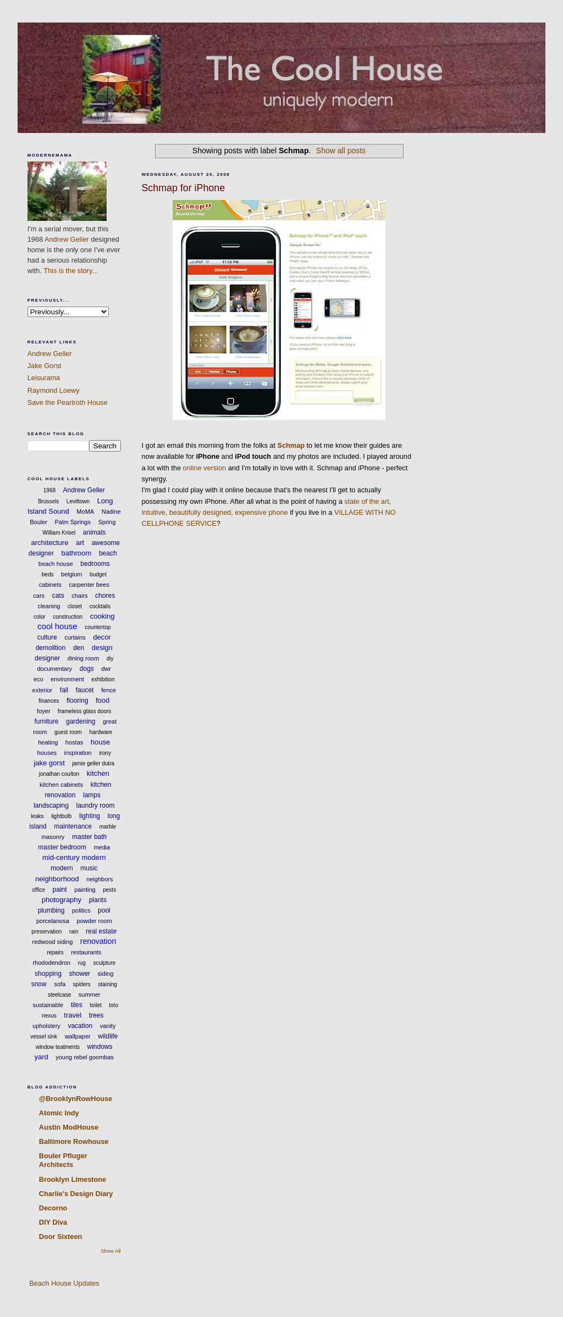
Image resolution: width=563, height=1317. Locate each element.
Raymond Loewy (53, 390)
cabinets (50, 584)
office (38, 890)
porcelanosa (52, 921)
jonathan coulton (59, 774)
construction (67, 617)
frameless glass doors (84, 711)
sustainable (48, 1005)
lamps (92, 795)
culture (47, 637)
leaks (37, 816)
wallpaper (78, 1036)
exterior (42, 690)
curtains (75, 637)
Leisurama (43, 378)
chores (105, 595)
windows (100, 1047)
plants (98, 900)
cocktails (100, 606)
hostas (74, 742)
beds (48, 574)
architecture (49, 542)
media (101, 847)
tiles (76, 1005)
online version (205, 468)
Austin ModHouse (68, 1127)
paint (60, 889)
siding (106, 973)
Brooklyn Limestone (72, 1179)
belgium (71, 574)
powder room (94, 921)
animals (94, 532)
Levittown (78, 501)
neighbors (99, 879)
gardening (80, 721)
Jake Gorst (44, 366)
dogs (87, 669)
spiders (82, 984)
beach (108, 553)
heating (48, 742)
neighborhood (57, 879)
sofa (59, 984)
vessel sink (43, 1036)
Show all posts (341, 150)
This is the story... (70, 270)
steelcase (59, 995)
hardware (100, 732)
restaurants (86, 952)
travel (72, 1015)
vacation (80, 1026)
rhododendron (51, 962)
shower (79, 973)
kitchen (98, 773)
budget (98, 574)
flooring (77, 700)
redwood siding (52, 941)
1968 (49, 490)
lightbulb (61, 816)
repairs (55, 952)
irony (105, 753)
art (80, 542)
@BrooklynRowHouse (75, 1098)
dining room (83, 658)
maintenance (73, 826)
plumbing (51, 910)
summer (90, 994)
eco (38, 679)
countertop (98, 627)
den (78, 648)
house (100, 742)
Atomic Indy (59, 1113)
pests (109, 890)
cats (58, 595)
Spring (106, 522)
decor (102, 637)
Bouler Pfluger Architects (63, 1160)
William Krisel (58, 533)
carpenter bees (89, 584)
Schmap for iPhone (183, 187)
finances (48, 701)
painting (85, 889)
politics (81, 910)
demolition (51, 648)
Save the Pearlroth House (67, 402)
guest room (68, 732)
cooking (102, 616)
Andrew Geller (67, 239)
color (40, 617)
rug (81, 963)
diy (110, 658)
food (102, 700)
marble (108, 827)
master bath (89, 837)
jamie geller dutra (93, 763)
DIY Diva (53, 1222)
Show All (111, 1251)
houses (47, 752)
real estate (101, 931)
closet (75, 606)
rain (74, 932)
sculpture (104, 963)
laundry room (95, 805)
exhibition (102, 679)
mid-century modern (74, 857)
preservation (46, 932)
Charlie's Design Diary (76, 1194)
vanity (108, 1026)
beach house (55, 563)
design (101, 647)
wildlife (108, 1036)
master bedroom (62, 847)
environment (67, 679)
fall (64, 690)
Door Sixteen (60, 1236)
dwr (106, 668)
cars (39, 595)
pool (104, 910)
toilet (96, 1005)
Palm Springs (73, 522)
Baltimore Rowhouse (74, 1141)
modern (62, 868)
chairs (79, 595)
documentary (55, 668)
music (88, 868)
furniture (46, 721)
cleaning (48, 606)
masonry (52, 836)
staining (107, 984)
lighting (89, 816)
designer (47, 658)
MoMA (85, 511)
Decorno (53, 1208)
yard (41, 1057)
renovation (98, 941)
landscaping (51, 805)
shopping (48, 973)
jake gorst (49, 763)
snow (39, 984)
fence (108, 690)
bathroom (76, 553)
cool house (57, 626)
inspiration (78, 752)
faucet (85, 690)
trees (96, 1015)
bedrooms (94, 564)
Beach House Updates (63, 1283)
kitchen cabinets (61, 784)
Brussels (48, 501)
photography (61, 900)
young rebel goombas (85, 1057)
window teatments (58, 1047)
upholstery (46, 1026)
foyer (43, 711)
